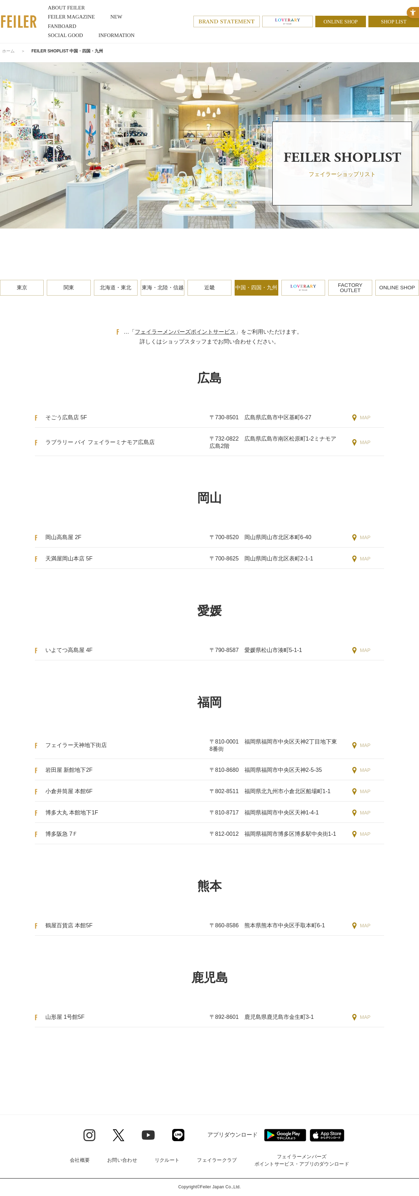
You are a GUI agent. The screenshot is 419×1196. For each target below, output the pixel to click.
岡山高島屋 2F (63, 537)
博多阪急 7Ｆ (61, 834)
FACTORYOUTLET (350, 287)
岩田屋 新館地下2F (69, 770)
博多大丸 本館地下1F (71, 813)
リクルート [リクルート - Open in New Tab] (167, 1160)
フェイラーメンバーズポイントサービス (185, 332)
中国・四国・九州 (256, 287)
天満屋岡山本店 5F (69, 558)
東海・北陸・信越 (163, 287)
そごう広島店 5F (66, 417)
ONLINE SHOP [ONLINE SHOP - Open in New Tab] (341, 21)
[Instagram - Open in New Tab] (89, 1135)
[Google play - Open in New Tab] (285, 1135)
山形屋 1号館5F (64, 1017)
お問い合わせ (122, 1160)
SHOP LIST (393, 21)
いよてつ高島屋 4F (69, 650)
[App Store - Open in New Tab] (327, 1135)
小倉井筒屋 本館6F (69, 791)
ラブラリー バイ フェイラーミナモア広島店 (100, 442)
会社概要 (80, 1160)
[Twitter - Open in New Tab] (118, 1135)
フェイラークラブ (217, 1160)
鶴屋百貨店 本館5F (69, 925)
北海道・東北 (115, 287)
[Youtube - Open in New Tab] (148, 1135)
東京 (22, 287)
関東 (69, 287)
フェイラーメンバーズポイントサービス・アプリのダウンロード (302, 1160)
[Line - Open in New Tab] (178, 1135)
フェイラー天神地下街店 (76, 745)
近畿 (209, 287)
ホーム (8, 51)
